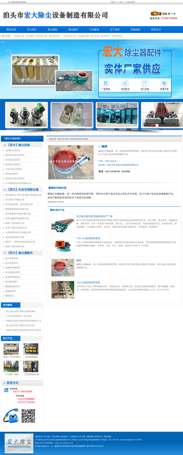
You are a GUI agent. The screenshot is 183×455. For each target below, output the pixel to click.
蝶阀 (86, 139)
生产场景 (115, 29)
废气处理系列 (11, 174)
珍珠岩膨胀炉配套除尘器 (17, 218)
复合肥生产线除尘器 (14, 200)
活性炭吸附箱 (31, 357)
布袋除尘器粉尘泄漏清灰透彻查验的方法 (23, 321)
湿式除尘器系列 (12, 160)
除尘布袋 (95, 36)
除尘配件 (73, 29)
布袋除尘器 (19, 36)
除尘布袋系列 (11, 258)
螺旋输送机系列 (12, 286)
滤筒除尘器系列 (12, 150)
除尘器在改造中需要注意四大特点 (20, 325)
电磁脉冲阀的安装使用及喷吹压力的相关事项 (23, 331)
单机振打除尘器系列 (14, 178)
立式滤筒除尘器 (31, 374)
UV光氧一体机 (12, 374)
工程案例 (94, 29)
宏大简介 (32, 29)
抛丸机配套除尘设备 (14, 237)
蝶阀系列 (9, 296)
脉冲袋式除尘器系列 (14, 155)
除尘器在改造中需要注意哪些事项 (20, 311)
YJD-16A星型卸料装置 (88, 238)
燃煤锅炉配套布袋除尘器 (17, 209)
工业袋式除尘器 (69, 36)
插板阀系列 (10, 291)
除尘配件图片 (11, 282)
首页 (121, 2)
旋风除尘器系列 (12, 164)
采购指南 (135, 29)
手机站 (113, 2)
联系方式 (156, 29)
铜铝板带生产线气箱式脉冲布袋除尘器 (23, 195)
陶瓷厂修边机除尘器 (14, 223)
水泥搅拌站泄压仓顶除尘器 (18, 232)
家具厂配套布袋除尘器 (16, 228)
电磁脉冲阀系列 (12, 268)
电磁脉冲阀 (83, 36)
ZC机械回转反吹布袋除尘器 (18, 183)
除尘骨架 (105, 36)
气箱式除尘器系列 (13, 169)
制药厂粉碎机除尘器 (14, 246)
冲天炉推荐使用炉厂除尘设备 (19, 316)
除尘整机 (53, 29)
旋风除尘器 (42, 36)
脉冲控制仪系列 (12, 272)
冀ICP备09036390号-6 (95, 446)
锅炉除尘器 (54, 36)
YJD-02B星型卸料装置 (88, 282)
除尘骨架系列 (11, 263)
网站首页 (11, 29)
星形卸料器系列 (77, 139)
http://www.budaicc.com (64, 443)
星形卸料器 (117, 36)
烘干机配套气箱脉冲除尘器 (18, 214)
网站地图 (130, 2)
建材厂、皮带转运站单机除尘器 (20, 242)
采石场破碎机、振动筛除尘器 (19, 204)
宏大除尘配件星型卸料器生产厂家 (94, 216)
